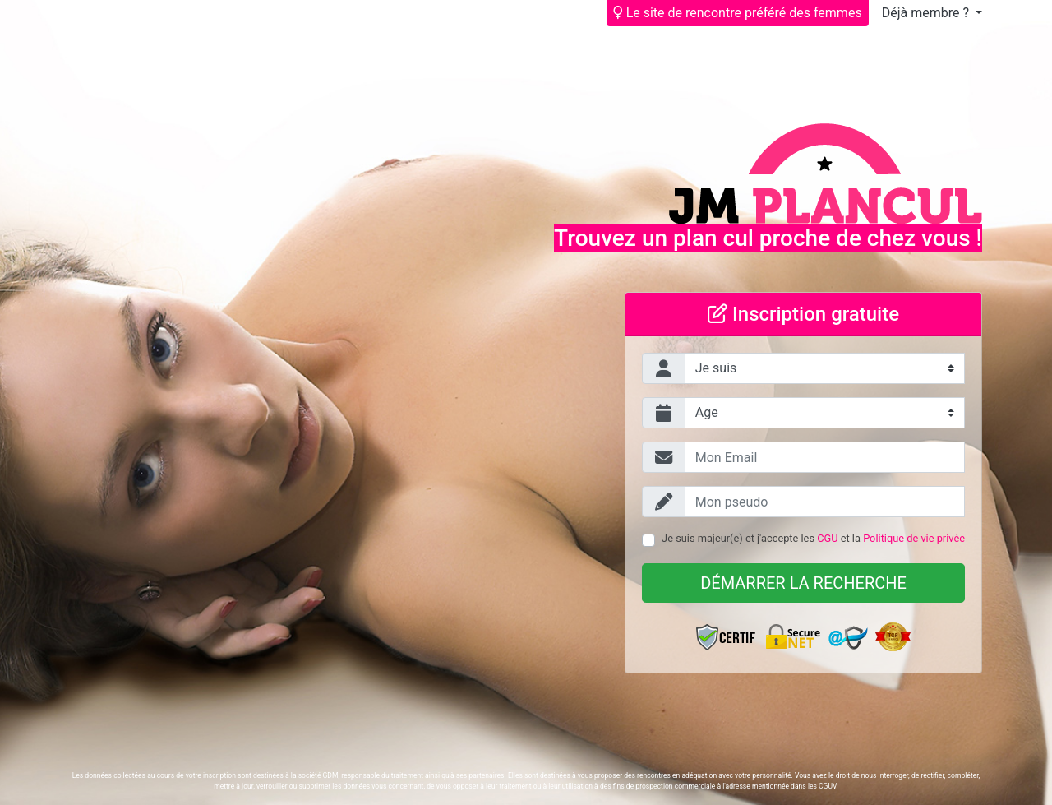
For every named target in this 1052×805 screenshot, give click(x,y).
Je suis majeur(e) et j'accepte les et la (813, 538)
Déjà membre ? (927, 13)
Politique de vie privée (914, 538)
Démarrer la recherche (803, 583)
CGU (827, 538)
